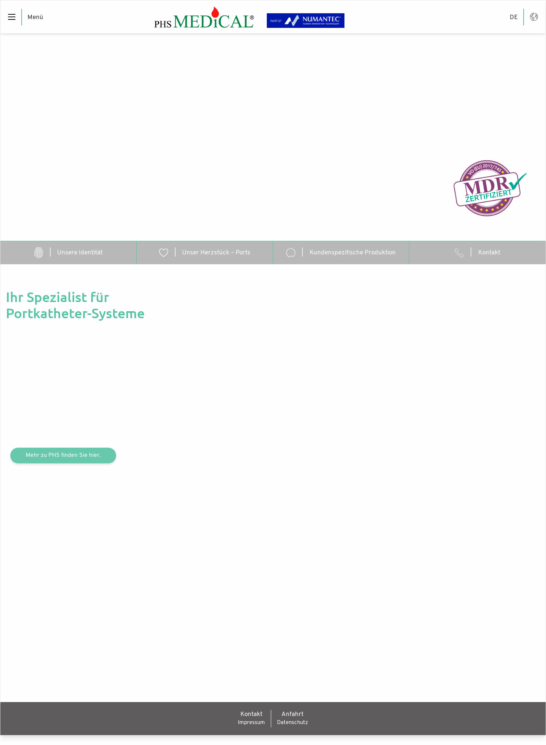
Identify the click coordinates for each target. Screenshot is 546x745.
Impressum (251, 722)
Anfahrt (292, 714)
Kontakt (251, 714)
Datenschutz (292, 722)
